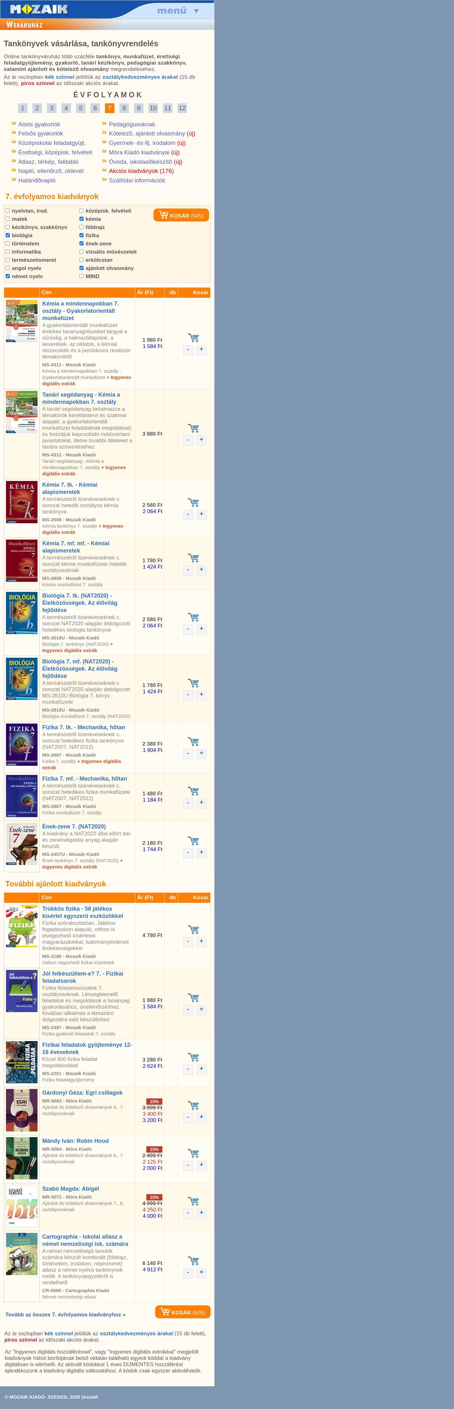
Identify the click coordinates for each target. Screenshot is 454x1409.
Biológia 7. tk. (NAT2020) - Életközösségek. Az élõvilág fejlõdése (79, 603)
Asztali (90, 1397)
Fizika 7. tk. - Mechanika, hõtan (83, 727)
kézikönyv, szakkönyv (36, 227)
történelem (22, 244)
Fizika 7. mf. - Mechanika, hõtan (84, 779)
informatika (23, 252)
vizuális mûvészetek (108, 252)
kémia (90, 219)
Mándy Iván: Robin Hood (75, 1141)
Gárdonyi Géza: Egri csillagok (82, 1093)
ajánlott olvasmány (106, 268)
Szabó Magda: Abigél (70, 1189)
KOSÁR (174, 216)
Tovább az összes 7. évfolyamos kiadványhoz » (65, 1315)
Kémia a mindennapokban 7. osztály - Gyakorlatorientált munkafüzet (80, 311)
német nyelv (24, 276)
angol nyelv (23, 268)
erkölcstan (96, 260)
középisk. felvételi (105, 211)
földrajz (92, 227)
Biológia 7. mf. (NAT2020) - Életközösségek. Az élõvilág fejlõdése (79, 668)
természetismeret (31, 260)
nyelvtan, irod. (27, 211)
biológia (19, 235)
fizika (89, 235)
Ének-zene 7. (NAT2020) (74, 826)
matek (16, 219)
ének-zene (95, 244)
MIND (89, 276)
